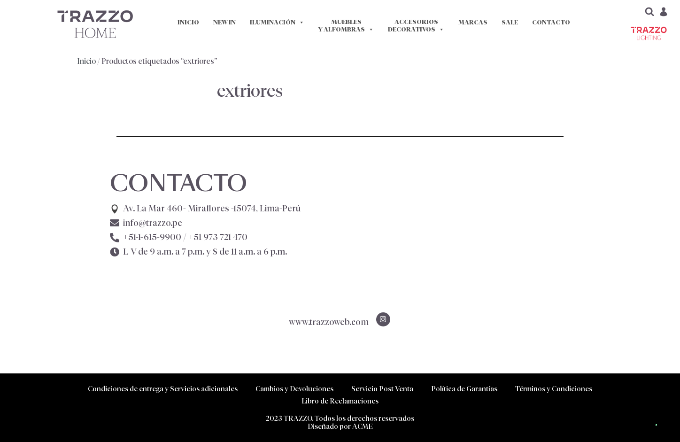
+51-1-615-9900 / (185, 237)
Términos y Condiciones (553, 389)
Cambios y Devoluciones (294, 389)
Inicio (86, 61)
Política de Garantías (464, 389)
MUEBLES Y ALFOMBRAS (346, 25)
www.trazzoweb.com (329, 322)
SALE (510, 22)
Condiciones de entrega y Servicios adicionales (163, 389)
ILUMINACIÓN (277, 22)
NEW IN (224, 22)
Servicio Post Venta (382, 389)
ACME (362, 426)
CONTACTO (551, 22)
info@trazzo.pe (152, 223)
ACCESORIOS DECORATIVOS (416, 25)
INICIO (188, 22)
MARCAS (472, 22)
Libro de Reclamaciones (340, 401)
